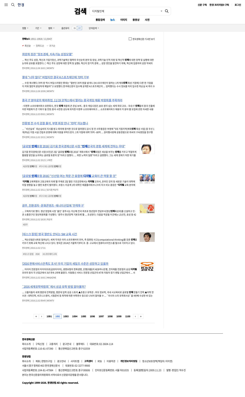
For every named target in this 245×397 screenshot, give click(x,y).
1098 (110, 316)
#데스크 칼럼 (28, 254)
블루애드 (80, 344)
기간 (37, 28)
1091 (49, 316)
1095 (83, 316)
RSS (100, 361)
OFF (79, 28)
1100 (127, 316)
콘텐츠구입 (47, 361)
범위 (50, 28)
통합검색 (100, 19)
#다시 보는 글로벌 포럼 (50, 166)
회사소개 (26, 344)
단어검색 (93, 28)
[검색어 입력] (126, 11)
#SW (37, 254)
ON (75, 28)
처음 (36, 316)
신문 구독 (202, 4)
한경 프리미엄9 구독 (219, 4)
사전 (147, 19)
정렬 (24, 28)
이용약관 (111, 361)
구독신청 (40, 344)
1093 (65, 316)
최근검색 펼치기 (159, 11)
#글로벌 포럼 (30, 166)
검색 (80, 11)
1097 (101, 316)
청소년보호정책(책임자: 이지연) (157, 361)
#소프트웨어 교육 (50, 254)
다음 (135, 316)
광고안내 (67, 344)
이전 (41, 316)
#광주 (25, 224)
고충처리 (53, 344)
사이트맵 (75, 361)
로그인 (238, 4)
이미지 (123, 19)
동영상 (136, 19)
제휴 (38, 361)
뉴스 (112, 19)
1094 (74, 316)
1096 (92, 316)
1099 (118, 316)
